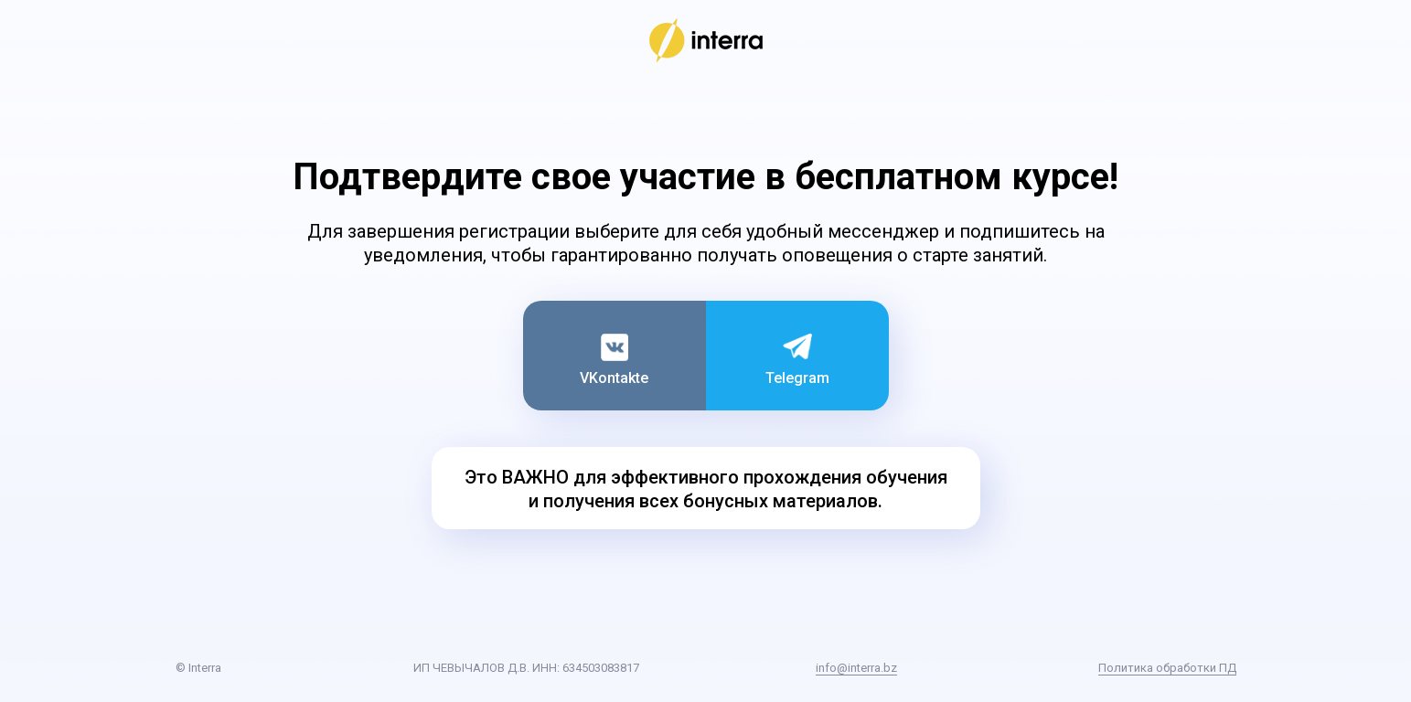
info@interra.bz (856, 668)
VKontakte (614, 378)
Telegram (797, 378)
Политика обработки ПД (1167, 668)
